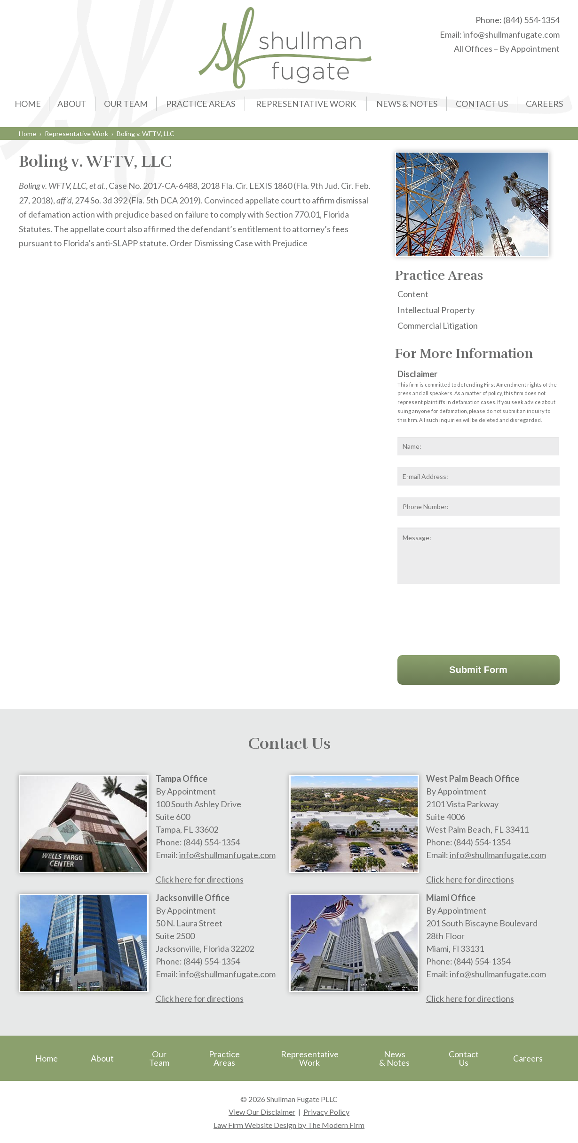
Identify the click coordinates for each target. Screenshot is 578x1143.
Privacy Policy (326, 1111)
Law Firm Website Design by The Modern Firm (289, 1124)
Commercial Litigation (437, 325)
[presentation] (468, 617)
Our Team (126, 103)
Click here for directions (200, 879)
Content (412, 294)
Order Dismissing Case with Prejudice (239, 243)
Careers (544, 103)
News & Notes (406, 103)
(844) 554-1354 (531, 20)
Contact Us (482, 103)
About (72, 103)
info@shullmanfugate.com (511, 34)
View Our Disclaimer (262, 1111)
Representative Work (306, 103)
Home (28, 103)
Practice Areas (200, 103)
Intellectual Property (436, 310)
